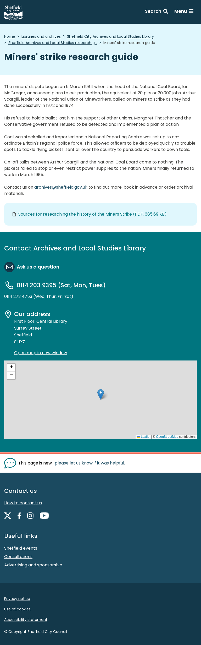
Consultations (18, 557)
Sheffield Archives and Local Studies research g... (52, 42)
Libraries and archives (41, 36)
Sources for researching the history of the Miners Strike (92, 214)
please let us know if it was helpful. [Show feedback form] (90, 463)
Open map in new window (40, 353)
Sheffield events (20, 548)
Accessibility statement (25, 619)
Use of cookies (17, 609)
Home (9, 36)
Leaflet (143, 437)
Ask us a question (38, 267)
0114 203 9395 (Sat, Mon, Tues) (61, 285)
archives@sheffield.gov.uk (60, 187)
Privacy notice (17, 598)
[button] (100, 394)
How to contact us (23, 503)
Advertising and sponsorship (33, 565)
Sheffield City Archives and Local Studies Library (110, 36)
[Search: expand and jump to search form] (156, 12)
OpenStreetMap (167, 437)
